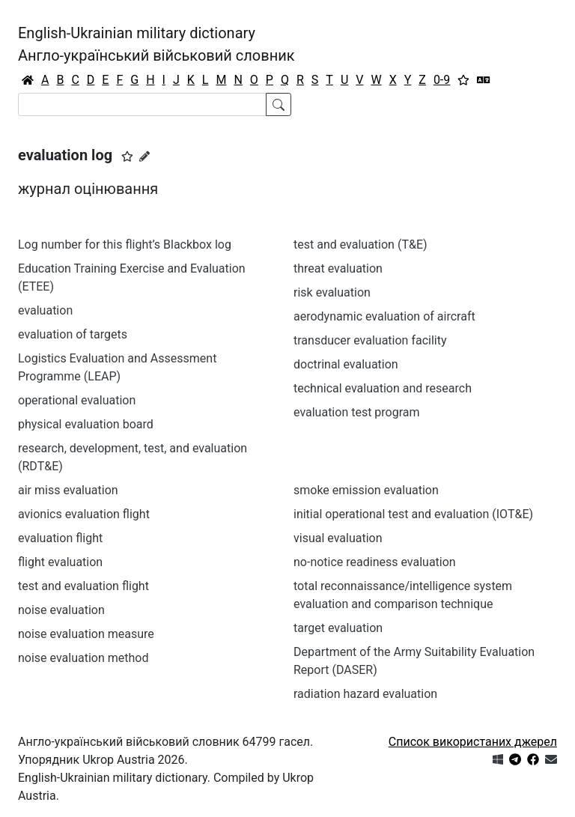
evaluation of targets (72, 334)
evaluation (45, 310)
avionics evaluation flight (84, 514)
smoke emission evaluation (366, 490)
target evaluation (338, 628)
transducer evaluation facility (370, 340)
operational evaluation (77, 400)
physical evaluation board (85, 424)
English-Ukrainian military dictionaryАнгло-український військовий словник (156, 44)
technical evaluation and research (382, 388)
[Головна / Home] (27, 80)
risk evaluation (332, 292)
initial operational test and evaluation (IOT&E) (413, 514)
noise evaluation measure (86, 634)
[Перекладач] (483, 80)
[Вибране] (463, 80)
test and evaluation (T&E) (360, 244)
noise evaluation (61, 610)
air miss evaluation (68, 490)
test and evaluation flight (83, 586)
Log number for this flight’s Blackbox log (124, 244)
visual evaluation (338, 538)
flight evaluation (60, 562)
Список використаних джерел (473, 742)
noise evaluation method (83, 658)
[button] (127, 156)
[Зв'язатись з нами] (551, 760)
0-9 (441, 80)
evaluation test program (356, 412)
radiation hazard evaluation (365, 694)
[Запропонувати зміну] (144, 157)
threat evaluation (338, 268)
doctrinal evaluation (345, 364)
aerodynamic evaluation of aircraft (384, 316)
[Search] (142, 104)
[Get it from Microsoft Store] (498, 760)
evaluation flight (60, 538)
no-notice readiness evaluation (374, 562)
